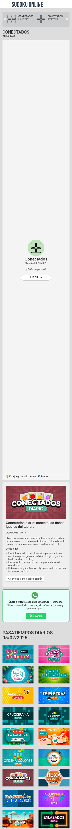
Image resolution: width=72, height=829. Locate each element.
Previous (5, 19)
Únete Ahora (36, 616)
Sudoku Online (27, 4)
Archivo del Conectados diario (25, 578)
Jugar (36, 277)
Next (67, 19)
